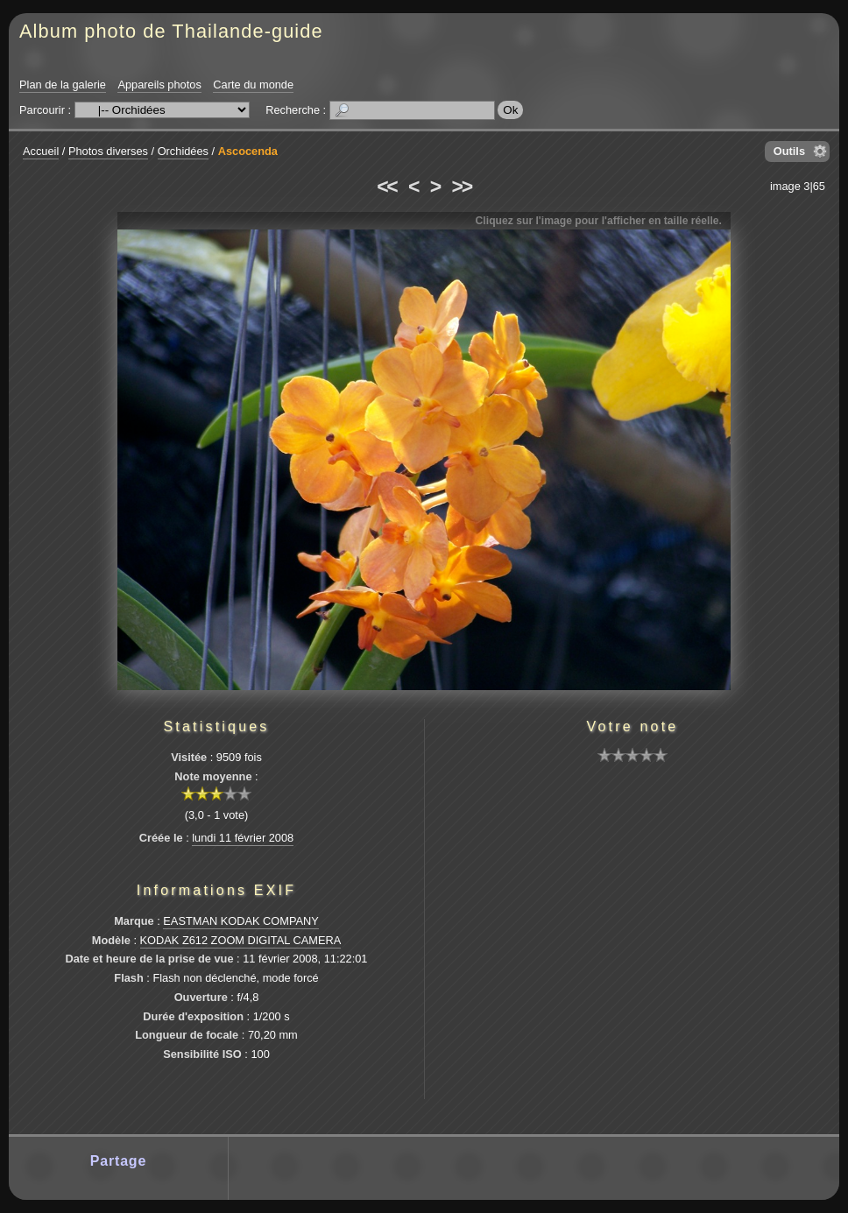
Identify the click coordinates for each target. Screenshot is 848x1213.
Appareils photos (159, 84)
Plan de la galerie (62, 84)
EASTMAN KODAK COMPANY (241, 920)
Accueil (41, 151)
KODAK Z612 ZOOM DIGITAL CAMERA (241, 940)
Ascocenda (248, 151)
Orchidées (183, 151)
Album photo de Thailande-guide (171, 31)
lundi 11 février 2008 (242, 837)
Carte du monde (253, 84)
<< (386, 186)
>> (461, 186)
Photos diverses (108, 151)
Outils (789, 151)
